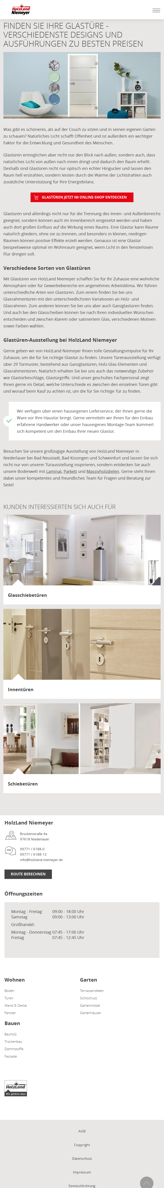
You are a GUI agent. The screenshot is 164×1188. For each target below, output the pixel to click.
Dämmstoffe (13, 1049)
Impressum (82, 1172)
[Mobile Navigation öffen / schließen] (155, 10)
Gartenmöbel (90, 1005)
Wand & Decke (15, 1005)
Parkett (70, 471)
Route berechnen (28, 874)
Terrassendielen (92, 990)
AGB (82, 1131)
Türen (8, 998)
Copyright (82, 1145)
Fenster (10, 1013)
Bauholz (10, 1034)
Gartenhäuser (90, 1013)
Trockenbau (13, 1041)
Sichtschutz (88, 998)
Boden (9, 990)
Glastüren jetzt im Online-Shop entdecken (84, 197)
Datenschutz (82, 1158)
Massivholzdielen (102, 471)
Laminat (54, 471)
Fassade (10, 1056)
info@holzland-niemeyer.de (41, 859)
